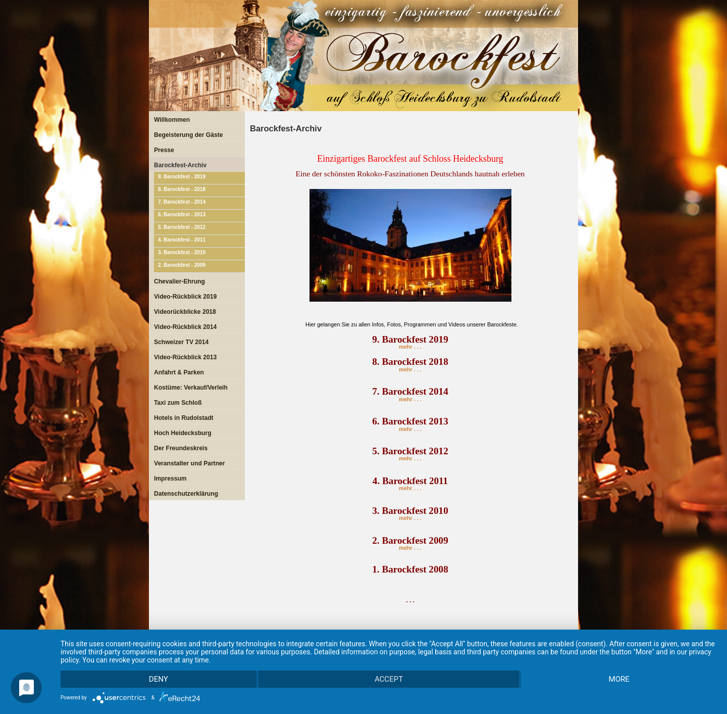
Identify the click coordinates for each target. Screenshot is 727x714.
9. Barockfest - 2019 (181, 176)
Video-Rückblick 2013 (185, 357)
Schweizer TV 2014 (181, 342)
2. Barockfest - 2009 (181, 265)
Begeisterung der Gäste (188, 134)
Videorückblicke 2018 (185, 311)
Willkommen (172, 119)
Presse (164, 150)
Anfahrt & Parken (179, 372)
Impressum (170, 478)
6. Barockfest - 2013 (181, 214)
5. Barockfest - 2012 (181, 227)
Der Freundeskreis (180, 448)
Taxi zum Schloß (178, 402)
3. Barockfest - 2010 (181, 252)
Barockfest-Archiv (180, 165)
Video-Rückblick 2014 (185, 326)
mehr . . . (410, 344)
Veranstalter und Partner (189, 463)
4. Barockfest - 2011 (181, 240)
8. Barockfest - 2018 (181, 189)
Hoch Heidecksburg (183, 433)
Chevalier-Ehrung (179, 281)
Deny (158, 679)
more (619, 679)
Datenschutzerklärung (186, 493)
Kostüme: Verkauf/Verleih (191, 387)
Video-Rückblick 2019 (185, 296)
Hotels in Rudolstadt (184, 417)
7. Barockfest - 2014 (181, 202)
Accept (389, 679)
